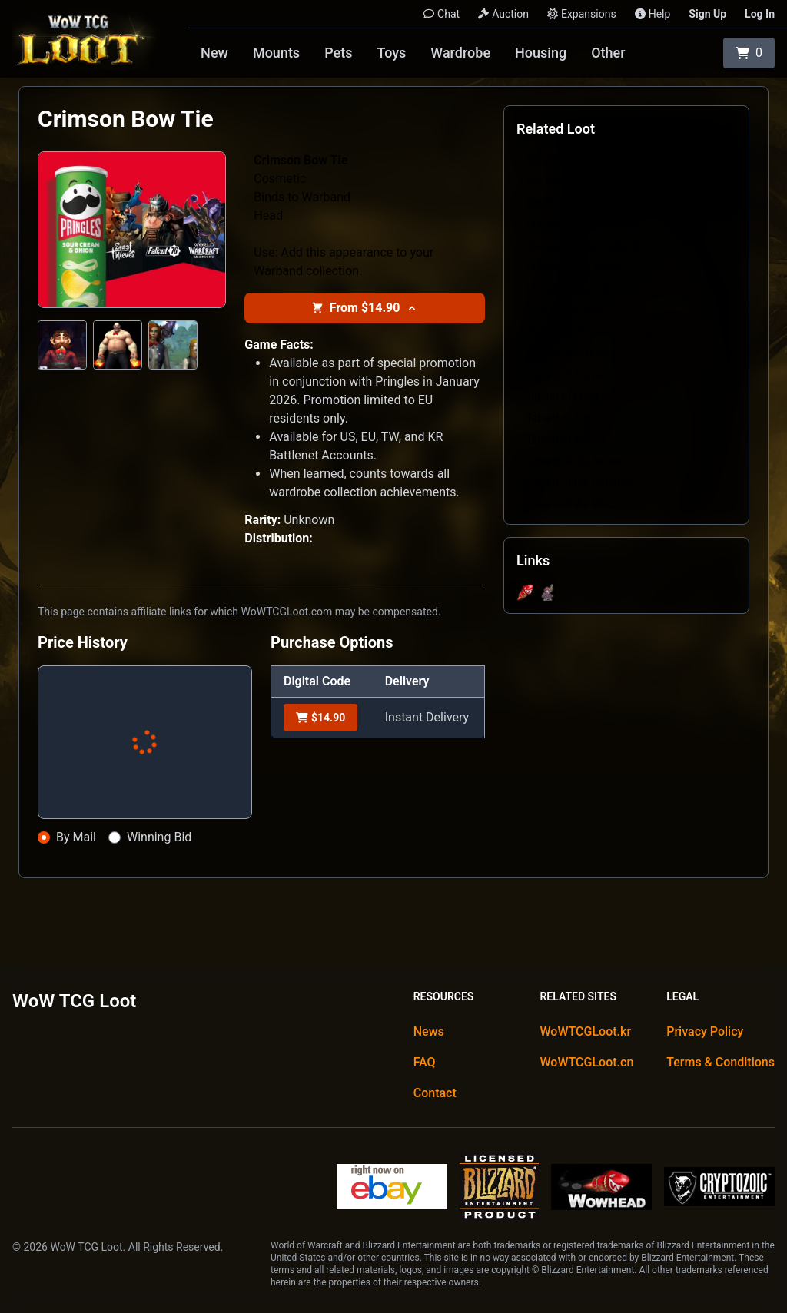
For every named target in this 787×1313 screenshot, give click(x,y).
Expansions (581, 14)
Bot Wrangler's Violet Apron (591, 203)
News (428, 1031)
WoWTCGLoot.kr (585, 1031)
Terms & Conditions (720, 1062)
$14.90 (320, 717)
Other (608, 53)
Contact (435, 1093)
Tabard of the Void (569, 504)
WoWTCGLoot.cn (586, 1062)
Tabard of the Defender (581, 482)
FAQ (424, 1062)
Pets (338, 53)
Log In (760, 14)
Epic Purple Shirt (565, 310)
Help (653, 14)
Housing (540, 53)
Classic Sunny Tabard (577, 289)
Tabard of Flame (564, 375)
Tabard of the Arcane (576, 461)
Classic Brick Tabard (574, 224)
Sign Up (707, 14)
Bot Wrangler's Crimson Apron (597, 181)
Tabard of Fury (560, 418)
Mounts (276, 53)
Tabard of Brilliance (572, 353)
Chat (441, 14)
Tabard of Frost (562, 396)
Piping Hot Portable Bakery (590, 332)
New (214, 53)
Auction (503, 14)
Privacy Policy (704, 1031)
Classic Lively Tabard (576, 267)
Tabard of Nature (566, 439)
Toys (391, 53)
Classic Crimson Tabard (582, 246)
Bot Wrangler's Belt (571, 160)
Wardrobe (460, 53)
